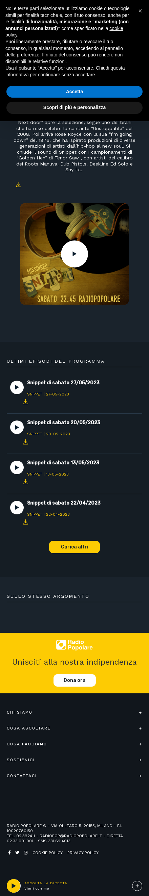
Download (19, 185)
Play (74, 253)
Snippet (34, 394)
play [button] (13, 886)
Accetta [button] (74, 91)
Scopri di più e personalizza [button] (74, 107)
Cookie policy (48, 852)
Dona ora (75, 680)
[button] (140, 10)
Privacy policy (83, 852)
